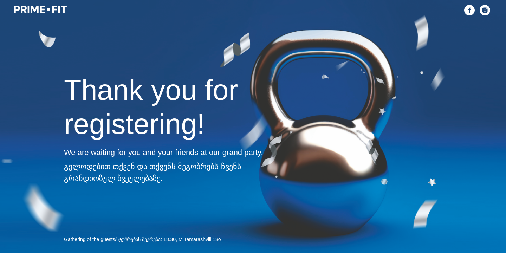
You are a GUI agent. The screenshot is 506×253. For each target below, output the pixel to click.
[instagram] (485, 10)
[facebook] (469, 10)
